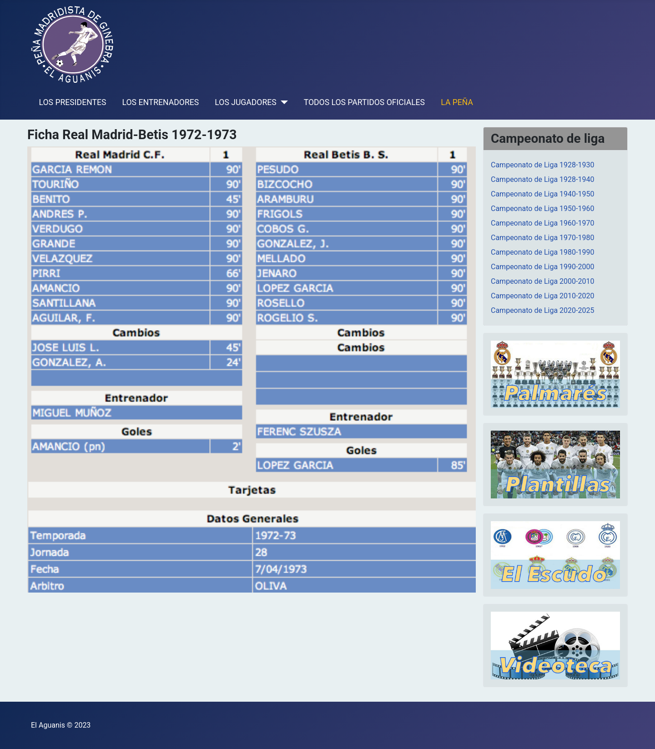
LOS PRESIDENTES (72, 102)
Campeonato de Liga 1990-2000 (542, 266)
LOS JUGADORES (245, 102)
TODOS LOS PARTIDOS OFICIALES (364, 102)
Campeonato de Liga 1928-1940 (542, 179)
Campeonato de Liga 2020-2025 (542, 310)
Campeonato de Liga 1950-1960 (542, 208)
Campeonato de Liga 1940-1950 (542, 194)
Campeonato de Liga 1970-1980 (542, 237)
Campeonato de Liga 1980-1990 (542, 252)
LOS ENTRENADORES (160, 102)
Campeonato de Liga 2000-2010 (542, 281)
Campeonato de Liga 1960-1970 (542, 223)
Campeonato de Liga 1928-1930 (542, 165)
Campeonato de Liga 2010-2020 (542, 296)
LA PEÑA (457, 102)
